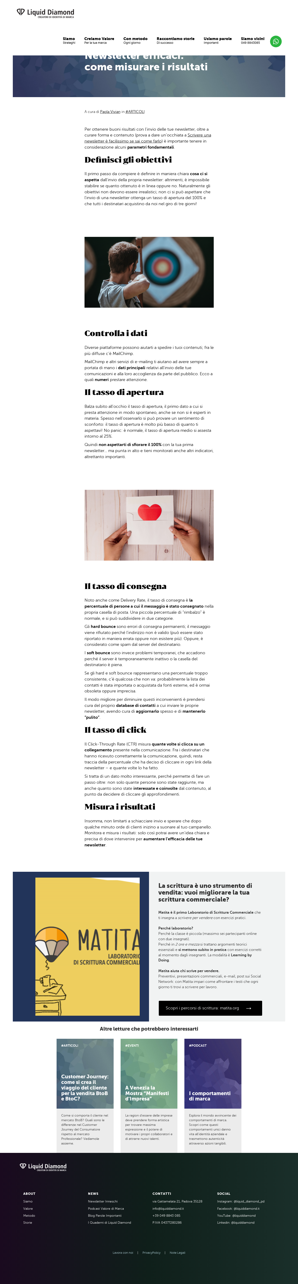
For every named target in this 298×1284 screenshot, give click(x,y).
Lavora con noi (123, 1252)
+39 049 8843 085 (166, 1215)
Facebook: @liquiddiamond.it (238, 1208)
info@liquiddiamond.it (168, 1208)
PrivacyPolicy (151, 1252)
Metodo (29, 1215)
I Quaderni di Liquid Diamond (109, 1222)
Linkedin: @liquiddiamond (235, 1222)
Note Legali (177, 1252)
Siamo (69, 38)
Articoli (136, 112)
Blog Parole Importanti (105, 1215)
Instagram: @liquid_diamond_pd (240, 1201)
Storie (27, 1222)
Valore (28, 1208)
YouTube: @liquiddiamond (236, 1215)
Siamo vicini (252, 38)
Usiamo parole (218, 38)
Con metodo (135, 38)
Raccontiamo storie (176, 38)
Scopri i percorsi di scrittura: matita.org (209, 1008)
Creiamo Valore (99, 38)
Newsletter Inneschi (103, 1201)
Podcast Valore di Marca (106, 1208)
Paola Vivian (110, 112)
